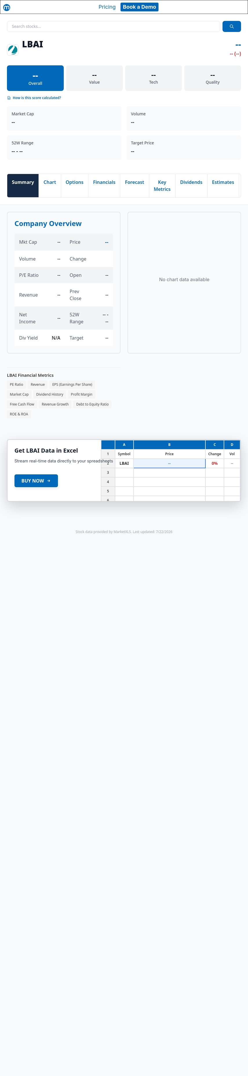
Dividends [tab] (191, 182)
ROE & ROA (19, 414)
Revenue (38, 384)
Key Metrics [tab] (162, 185)
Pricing (107, 7)
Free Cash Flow (22, 404)
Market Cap (19, 394)
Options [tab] (75, 182)
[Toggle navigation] (238, 6)
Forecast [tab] (134, 182)
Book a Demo (139, 7)
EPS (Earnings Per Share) (72, 384)
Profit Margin (81, 394)
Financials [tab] (104, 182)
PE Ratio (16, 384)
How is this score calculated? (34, 98)
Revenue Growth (55, 404)
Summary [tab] (23, 182)
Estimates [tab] (223, 182)
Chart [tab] (49, 182)
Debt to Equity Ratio (92, 404)
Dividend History (49, 394)
